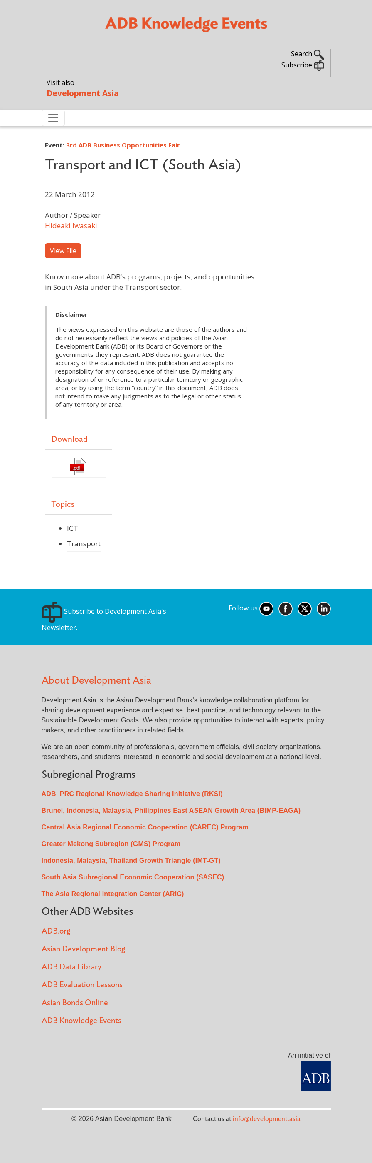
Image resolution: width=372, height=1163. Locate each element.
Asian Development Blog (83, 949)
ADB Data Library (71, 967)
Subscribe (302, 65)
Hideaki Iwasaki (71, 225)
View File (63, 250)
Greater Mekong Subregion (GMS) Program (111, 843)
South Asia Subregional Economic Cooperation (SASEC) (133, 877)
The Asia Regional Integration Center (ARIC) (113, 893)
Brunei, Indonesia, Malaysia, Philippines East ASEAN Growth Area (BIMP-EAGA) (171, 810)
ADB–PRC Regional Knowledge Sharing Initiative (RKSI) (132, 793)
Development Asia (82, 93)
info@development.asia (267, 1119)
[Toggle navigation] (53, 118)
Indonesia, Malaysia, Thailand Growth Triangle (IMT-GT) (131, 860)
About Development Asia (96, 680)
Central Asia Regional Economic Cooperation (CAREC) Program (145, 827)
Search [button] (307, 53)
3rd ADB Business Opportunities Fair (123, 145)
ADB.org (56, 931)
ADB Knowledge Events (81, 1021)
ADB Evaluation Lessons (82, 985)
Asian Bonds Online (75, 1003)
